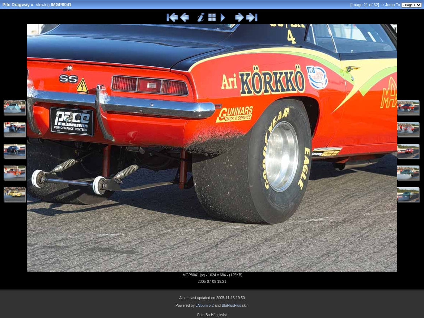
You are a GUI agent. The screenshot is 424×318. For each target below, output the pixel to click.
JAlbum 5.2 (205, 305)
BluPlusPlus (231, 305)
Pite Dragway (16, 4)
